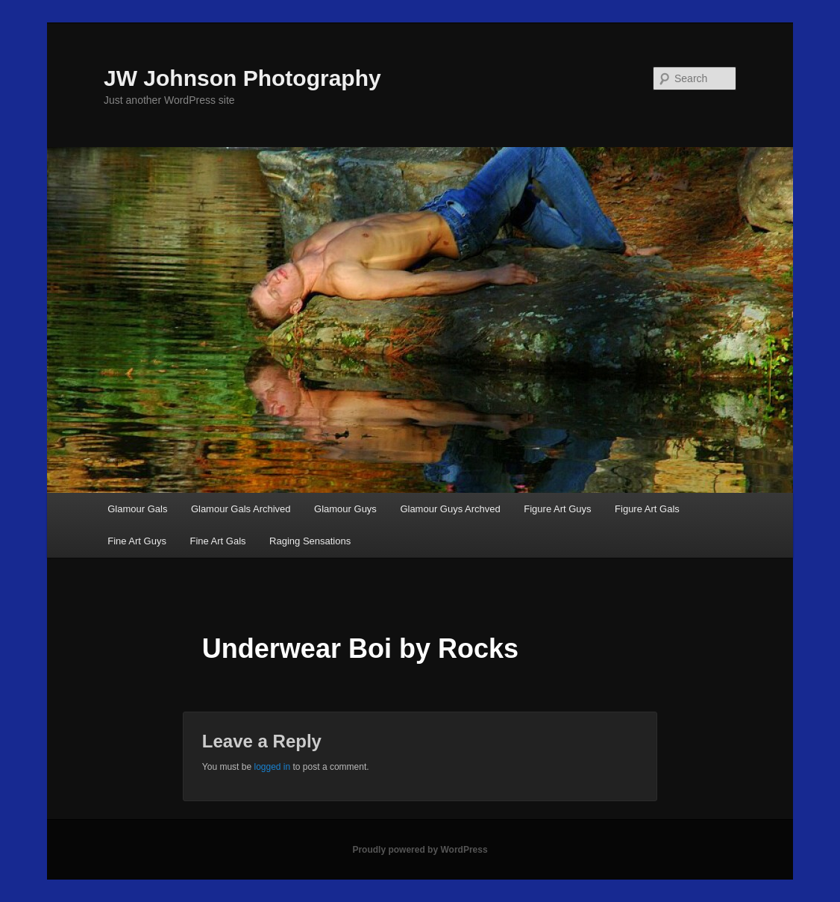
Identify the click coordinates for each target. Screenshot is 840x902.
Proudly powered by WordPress (419, 850)
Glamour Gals (137, 508)
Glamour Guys (345, 508)
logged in (272, 767)
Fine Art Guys (136, 541)
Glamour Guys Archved (450, 508)
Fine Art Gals (217, 541)
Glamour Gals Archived (241, 508)
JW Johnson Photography (242, 78)
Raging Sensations (310, 541)
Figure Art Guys (557, 508)
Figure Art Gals (647, 508)
